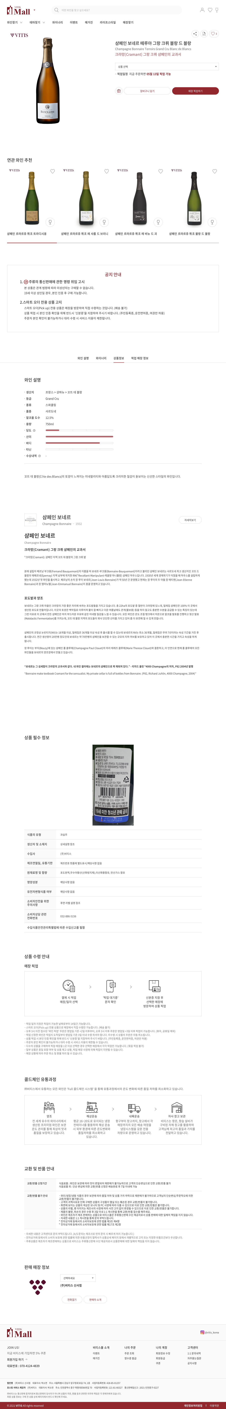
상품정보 (119, 358)
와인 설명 (83, 358)
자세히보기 (190, 520)
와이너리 (57, 22)
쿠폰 (158, 1363)
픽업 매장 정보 (139, 358)
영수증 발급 (130, 1358)
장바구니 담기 (147, 91)
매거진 (89, 22)
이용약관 (214, 1405)
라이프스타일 (108, 22)
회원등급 (160, 1358)
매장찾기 (128, 22)
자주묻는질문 (194, 1358)
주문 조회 (129, 1353)
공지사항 (192, 1363)
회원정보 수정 (163, 1353)
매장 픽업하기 (195, 91)
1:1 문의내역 (194, 1353)
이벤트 (74, 22)
